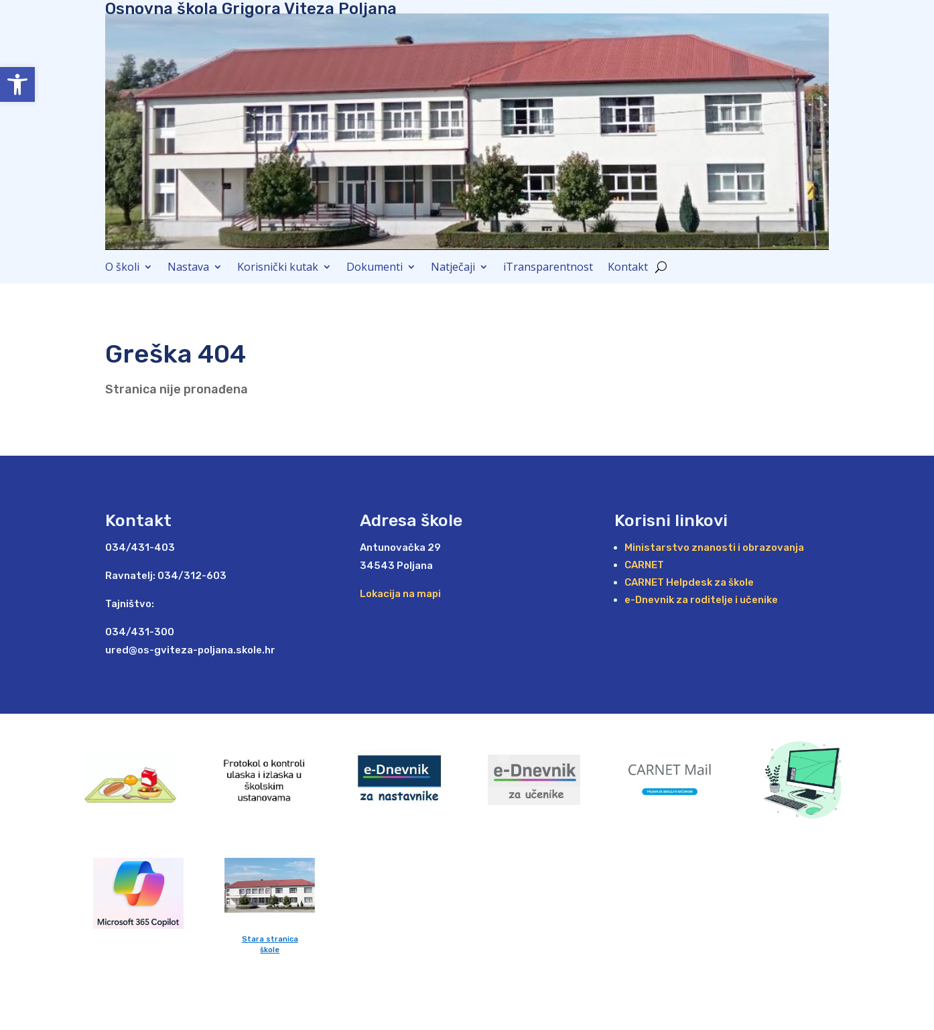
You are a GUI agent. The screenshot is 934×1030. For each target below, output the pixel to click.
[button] (17, 84)
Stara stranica (270, 939)
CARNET (644, 565)
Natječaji (453, 268)
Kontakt (628, 268)
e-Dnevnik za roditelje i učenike (701, 600)
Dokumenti (374, 268)
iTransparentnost (548, 268)
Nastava (188, 268)
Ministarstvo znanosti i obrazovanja (714, 547)
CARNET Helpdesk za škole (689, 582)
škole (269, 950)
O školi (122, 268)
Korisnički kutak (277, 268)
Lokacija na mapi (400, 594)
